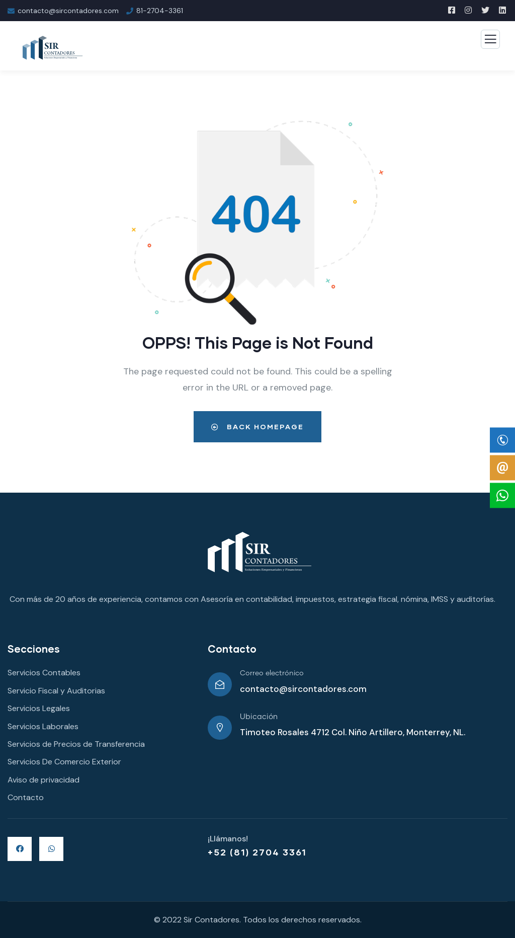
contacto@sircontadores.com (303, 688)
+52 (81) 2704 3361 (257, 851)
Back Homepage (257, 426)
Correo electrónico (272, 673)
